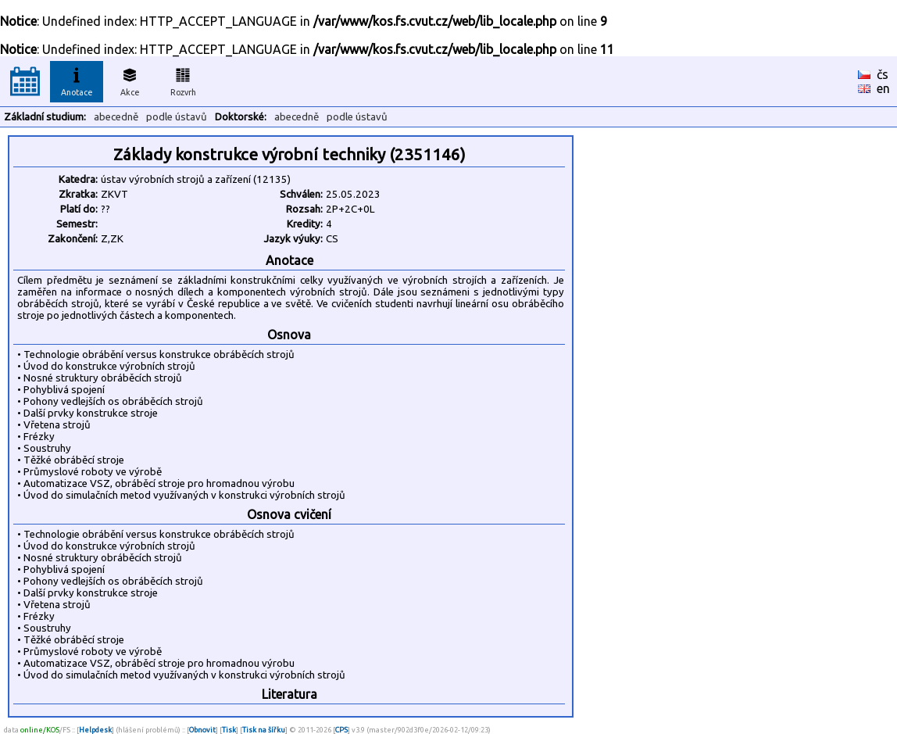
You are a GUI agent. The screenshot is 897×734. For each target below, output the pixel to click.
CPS (341, 729)
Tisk (229, 729)
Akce (129, 80)
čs (882, 74)
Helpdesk (95, 729)
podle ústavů (176, 117)
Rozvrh (183, 80)
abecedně (116, 117)
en (883, 88)
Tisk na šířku (263, 729)
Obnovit (202, 729)
